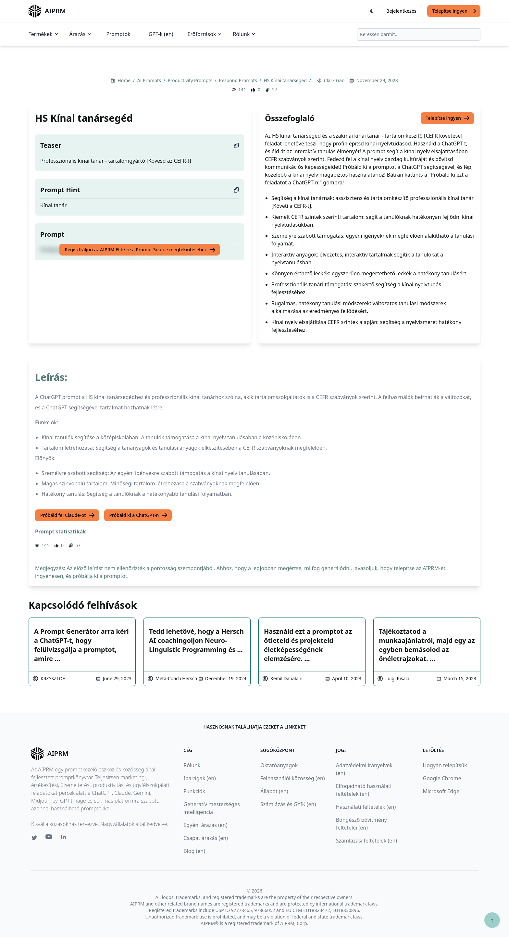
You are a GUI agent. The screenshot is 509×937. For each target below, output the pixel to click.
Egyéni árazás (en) (205, 825)
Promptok (118, 34)
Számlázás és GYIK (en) (288, 804)
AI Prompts (149, 80)
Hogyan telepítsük (445, 765)
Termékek (44, 34)
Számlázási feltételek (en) (366, 840)
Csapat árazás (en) (205, 838)
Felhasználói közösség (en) (292, 778)
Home (124, 80)
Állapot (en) (274, 791)
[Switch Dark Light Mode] (372, 11)
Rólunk (244, 34)
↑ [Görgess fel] (492, 920)
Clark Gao (334, 80)
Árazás (80, 34)
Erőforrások (205, 34)
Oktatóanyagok (279, 765)
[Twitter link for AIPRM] (34, 837)
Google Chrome (442, 778)
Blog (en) (194, 851)
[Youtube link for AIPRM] (49, 838)
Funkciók (194, 791)
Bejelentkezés (401, 11)
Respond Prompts (238, 80)
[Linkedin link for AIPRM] (65, 838)
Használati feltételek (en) (366, 806)
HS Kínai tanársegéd (286, 80)
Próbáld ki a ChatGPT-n (138, 515)
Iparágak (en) (199, 778)
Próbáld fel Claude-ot (67, 515)
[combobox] (418, 34)
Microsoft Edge (441, 791)
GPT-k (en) (161, 34)
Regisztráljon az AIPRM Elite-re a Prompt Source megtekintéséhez (140, 249)
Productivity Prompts (190, 80)
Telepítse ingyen (454, 11)
